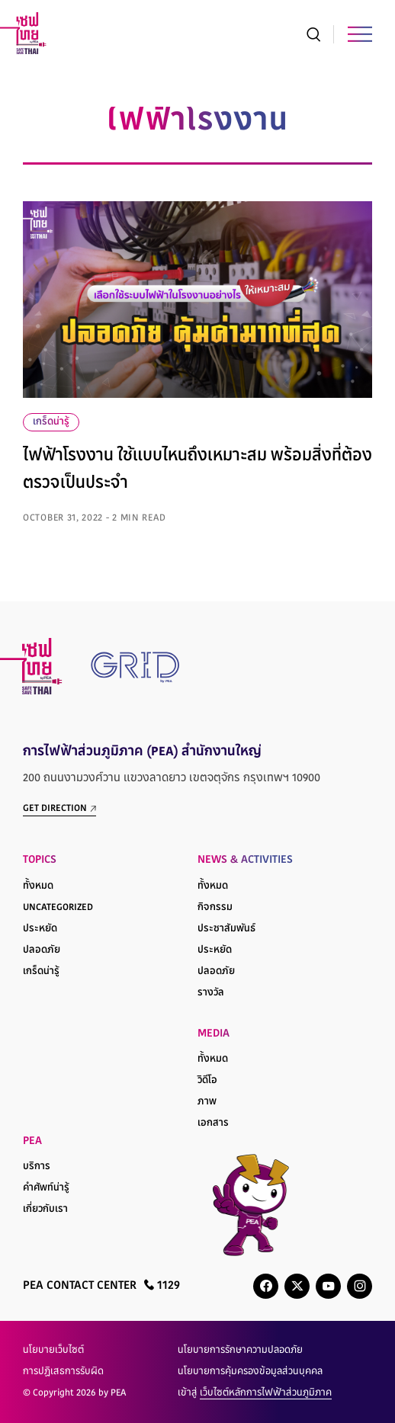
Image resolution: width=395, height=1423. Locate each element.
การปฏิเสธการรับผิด (63, 1372)
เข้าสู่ (255, 1393)
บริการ (36, 1166)
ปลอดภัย (41, 950)
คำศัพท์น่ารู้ (46, 1188)
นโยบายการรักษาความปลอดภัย (240, 1350)
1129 (162, 1285)
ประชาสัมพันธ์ (226, 929)
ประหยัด (40, 929)
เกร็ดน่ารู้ (51, 422)
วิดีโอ (207, 1080)
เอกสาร (213, 1123)
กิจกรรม (215, 907)
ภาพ (207, 1102)
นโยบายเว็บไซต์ (53, 1350)
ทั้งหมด (38, 886)
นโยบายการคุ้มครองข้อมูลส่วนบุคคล (250, 1372)
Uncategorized (58, 907)
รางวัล (211, 993)
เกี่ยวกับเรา (45, 1209)
